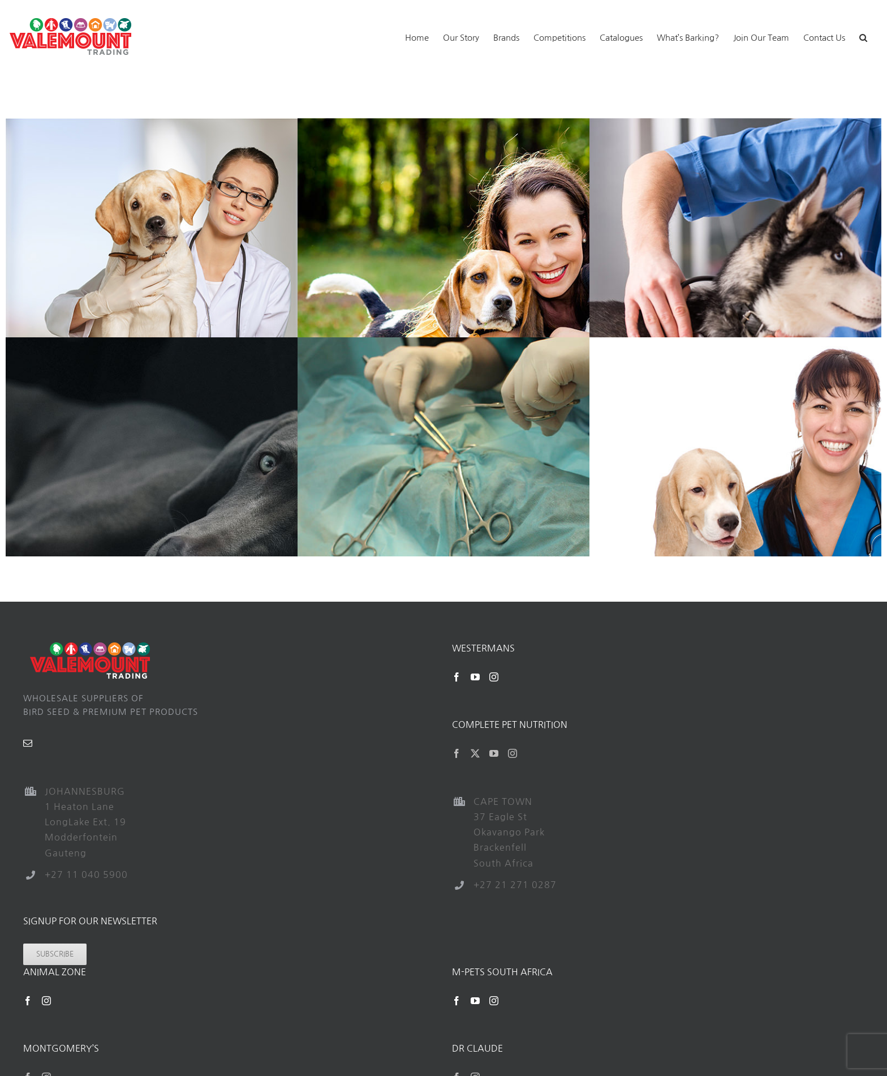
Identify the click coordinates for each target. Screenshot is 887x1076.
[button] (863, 36)
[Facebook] (457, 676)
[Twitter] (475, 753)
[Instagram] (494, 676)
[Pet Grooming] (516, 125)
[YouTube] (475, 676)
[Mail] (28, 743)
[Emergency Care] (225, 125)
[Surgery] (516, 344)
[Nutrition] (225, 344)
